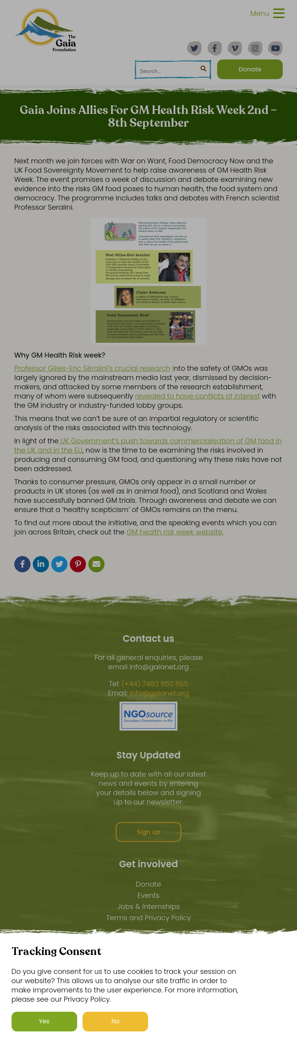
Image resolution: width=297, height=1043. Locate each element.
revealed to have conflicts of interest (197, 396)
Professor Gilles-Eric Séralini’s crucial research (92, 368)
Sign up (148, 832)
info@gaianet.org (159, 693)
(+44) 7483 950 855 (155, 684)
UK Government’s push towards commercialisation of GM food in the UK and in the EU (148, 445)
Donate (148, 884)
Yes (44, 1021)
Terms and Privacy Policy (148, 918)
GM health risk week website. (175, 532)
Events (148, 895)
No (115, 1021)
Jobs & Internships (148, 906)
